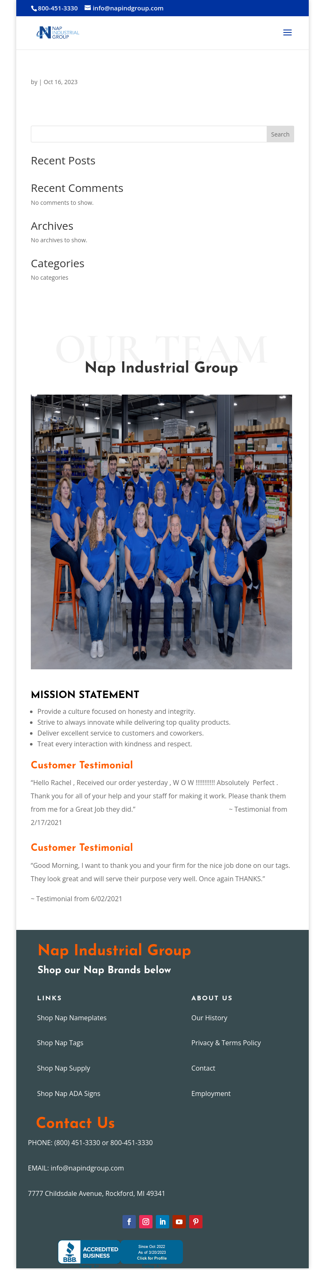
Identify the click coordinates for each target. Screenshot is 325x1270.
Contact (203, 1068)
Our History (209, 1017)
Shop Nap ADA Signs (68, 1093)
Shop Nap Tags (60, 1042)
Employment (210, 1093)
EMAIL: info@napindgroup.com (76, 1168)
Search (280, 134)
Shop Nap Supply (63, 1068)
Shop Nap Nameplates (72, 1017)
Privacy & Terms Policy (226, 1042)
